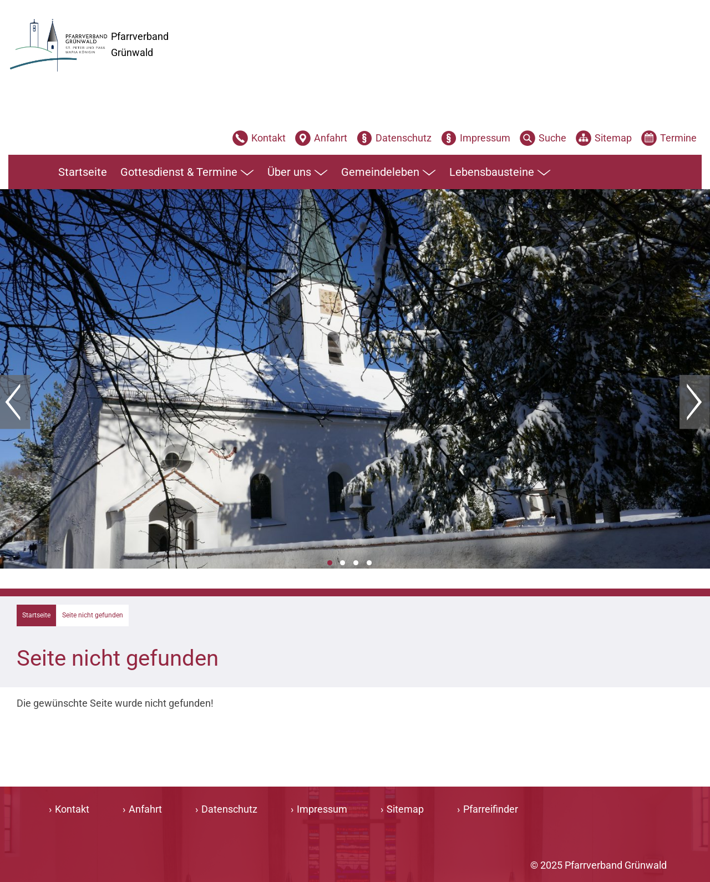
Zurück (15, 402)
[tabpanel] (355, 379)
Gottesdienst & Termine (187, 172)
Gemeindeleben (388, 172)
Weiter (694, 402)
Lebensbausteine (500, 172)
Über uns (297, 172)
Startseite (82, 172)
